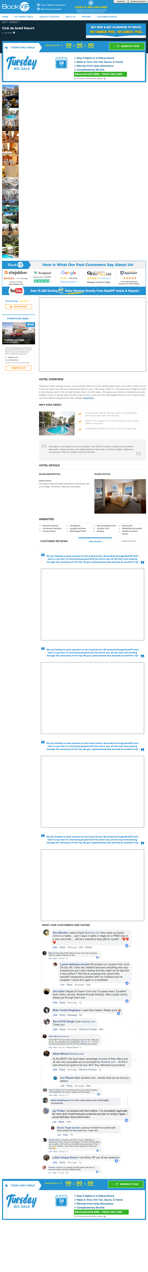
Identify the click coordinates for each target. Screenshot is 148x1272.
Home (4, 22)
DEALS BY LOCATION (49, 17)
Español (121, 1)
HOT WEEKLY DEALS (23, 17)
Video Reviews (95, 541)
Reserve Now (19, 368)
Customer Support (107, 17)
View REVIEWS (18, 306)
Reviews (86, 17)
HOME (5, 17)
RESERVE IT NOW (127, 46)
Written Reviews (129, 541)
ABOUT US (70, 17)
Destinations (13, 22)
